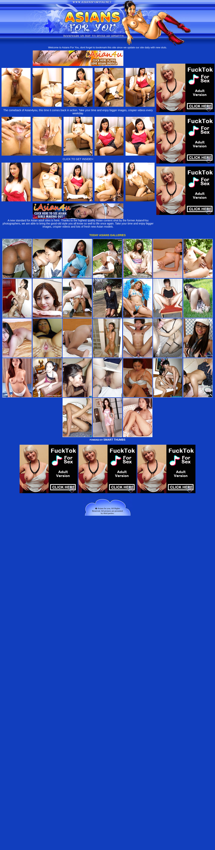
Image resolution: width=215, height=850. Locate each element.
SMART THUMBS (114, 439)
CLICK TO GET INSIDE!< (78, 159)
